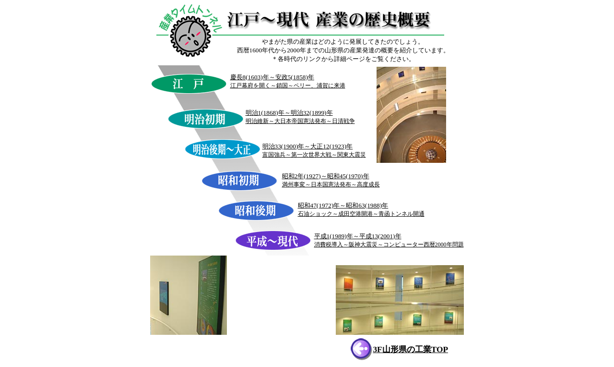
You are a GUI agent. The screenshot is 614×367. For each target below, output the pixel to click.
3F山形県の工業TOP (410, 349)
